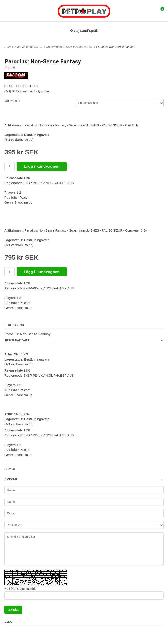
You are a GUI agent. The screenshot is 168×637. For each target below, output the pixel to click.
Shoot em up (84, 46)
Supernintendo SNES (29, 46)
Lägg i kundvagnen (42, 166)
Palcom (9, 67)
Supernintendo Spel (59, 46)
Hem (7, 46)
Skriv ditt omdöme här (84, 548)
